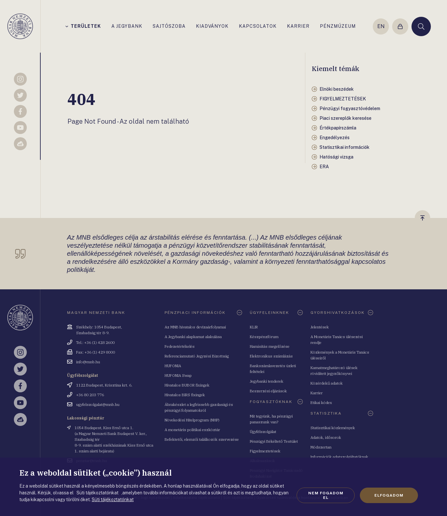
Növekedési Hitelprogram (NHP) (192, 420)
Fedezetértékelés (180, 346)
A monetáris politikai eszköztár (192, 429)
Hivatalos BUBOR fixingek (187, 385)
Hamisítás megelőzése (270, 346)
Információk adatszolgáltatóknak (339, 456)
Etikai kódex (321, 402)
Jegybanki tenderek (266, 381)
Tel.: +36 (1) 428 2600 (95, 342)
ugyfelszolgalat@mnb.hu (97, 404)
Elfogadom (388, 495)
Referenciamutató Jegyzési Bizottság (197, 356)
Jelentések (319, 327)
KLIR (254, 327)
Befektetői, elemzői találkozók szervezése (202, 439)
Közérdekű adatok (326, 383)
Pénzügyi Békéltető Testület (274, 441)
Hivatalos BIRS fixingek (185, 394)
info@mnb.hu (88, 361)
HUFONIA (173, 365)
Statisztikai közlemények (332, 427)
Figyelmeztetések (265, 451)
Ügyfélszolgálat (263, 431)
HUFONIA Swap (178, 375)
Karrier (316, 392)
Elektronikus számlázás (271, 356)
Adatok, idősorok (325, 437)
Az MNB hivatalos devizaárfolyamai (195, 327)
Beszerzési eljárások (268, 390)
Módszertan (320, 447)
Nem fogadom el (325, 495)
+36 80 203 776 (90, 394)
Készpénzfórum (264, 336)
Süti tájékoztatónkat (113, 499)
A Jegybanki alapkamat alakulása (193, 336)
